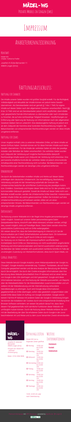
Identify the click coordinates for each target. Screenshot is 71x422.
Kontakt (51, 347)
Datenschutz (53, 351)
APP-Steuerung (31, 414)
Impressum (52, 344)
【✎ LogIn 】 (57, 414)
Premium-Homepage (16, 414)
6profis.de (49, 414)
